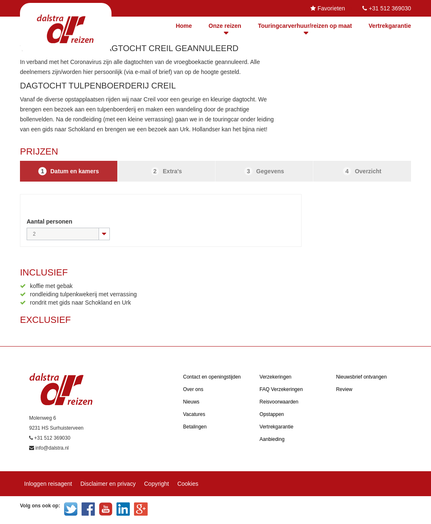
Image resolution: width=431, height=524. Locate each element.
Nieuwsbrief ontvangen (361, 377)
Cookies (187, 483)
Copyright (156, 483)
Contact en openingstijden (212, 377)
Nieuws (191, 402)
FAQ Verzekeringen (281, 389)
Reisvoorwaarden (279, 402)
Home (184, 25)
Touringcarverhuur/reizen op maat (305, 25)
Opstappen (272, 414)
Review (344, 389)
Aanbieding (272, 439)
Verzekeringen (276, 377)
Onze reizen (224, 25)
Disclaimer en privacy (108, 483)
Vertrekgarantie (390, 25)
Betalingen (195, 427)
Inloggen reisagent (48, 483)
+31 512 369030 (390, 8)
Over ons (193, 389)
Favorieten (331, 8)
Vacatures (194, 414)
